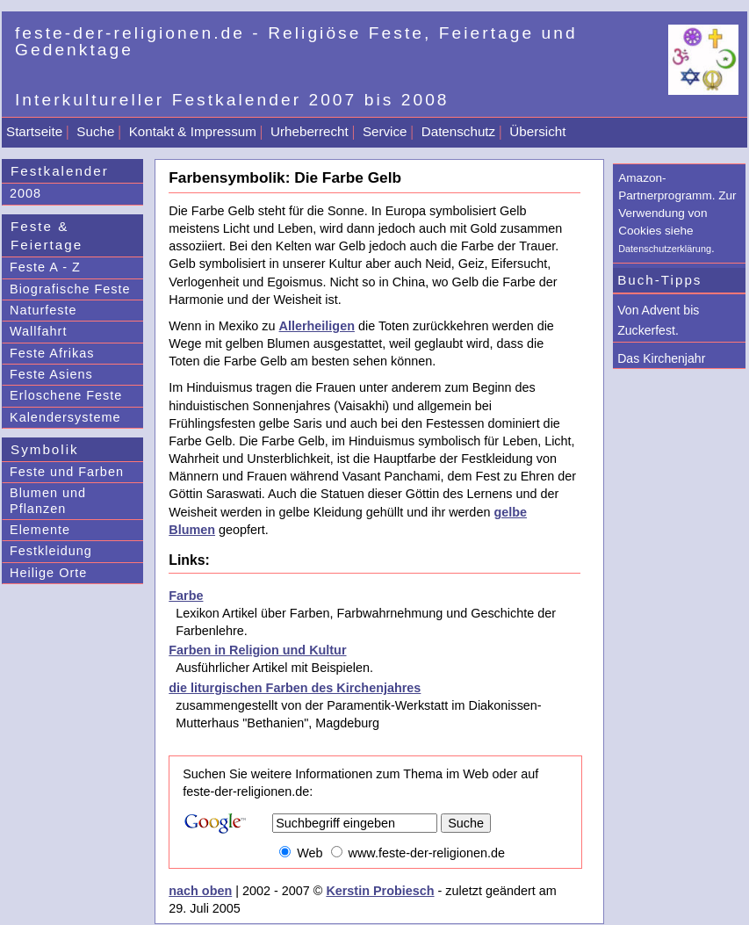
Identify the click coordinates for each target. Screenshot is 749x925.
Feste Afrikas (52, 353)
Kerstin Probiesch (380, 891)
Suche (95, 131)
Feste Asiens (51, 374)
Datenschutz (458, 131)
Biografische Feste (70, 289)
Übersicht (537, 131)
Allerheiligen (317, 326)
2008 (25, 193)
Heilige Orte (48, 573)
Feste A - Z (45, 267)
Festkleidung (51, 551)
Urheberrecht (309, 131)
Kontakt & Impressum (192, 131)
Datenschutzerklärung (664, 248)
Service (385, 131)
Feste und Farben (67, 472)
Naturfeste (43, 310)
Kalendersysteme (65, 417)
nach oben (200, 891)
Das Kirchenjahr (661, 358)
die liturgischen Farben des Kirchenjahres (295, 688)
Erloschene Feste (66, 395)
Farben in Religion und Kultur (257, 650)
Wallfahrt (38, 331)
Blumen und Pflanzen (48, 500)
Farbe (186, 596)
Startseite (34, 131)
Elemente (40, 530)
